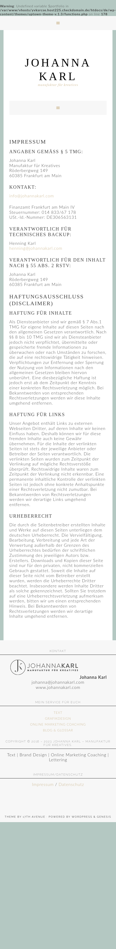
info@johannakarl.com (31, 195)
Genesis (104, 816)
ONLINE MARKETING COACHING (58, 724)
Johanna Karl (58, 69)
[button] (58, 23)
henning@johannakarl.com (35, 248)
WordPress (82, 816)
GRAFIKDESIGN (58, 718)
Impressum (43, 784)
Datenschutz (71, 784)
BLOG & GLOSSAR (58, 730)
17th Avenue (34, 816)
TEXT (58, 713)
